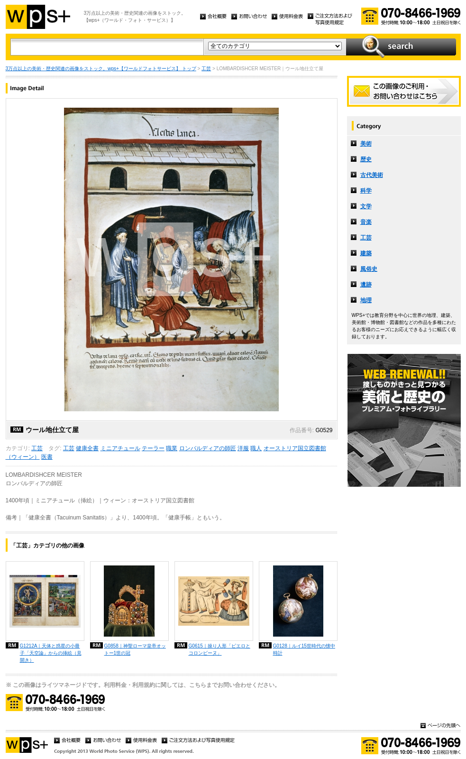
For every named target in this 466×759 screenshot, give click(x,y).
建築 (366, 253)
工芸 (206, 68)
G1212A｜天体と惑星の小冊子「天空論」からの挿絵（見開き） (51, 653)
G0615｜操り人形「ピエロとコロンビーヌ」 (219, 649)
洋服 (243, 448)
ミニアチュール (120, 448)
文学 (366, 206)
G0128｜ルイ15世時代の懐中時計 (304, 649)
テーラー (153, 448)
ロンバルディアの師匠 (207, 448)
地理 (366, 300)
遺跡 (366, 284)
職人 (256, 448)
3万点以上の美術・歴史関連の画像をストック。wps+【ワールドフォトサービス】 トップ (101, 68)
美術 (366, 143)
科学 (366, 190)
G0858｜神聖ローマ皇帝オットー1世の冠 (135, 649)
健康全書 (87, 448)
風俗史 (368, 269)
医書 (47, 457)
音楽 (366, 222)
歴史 (366, 159)
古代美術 (371, 175)
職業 (171, 448)
